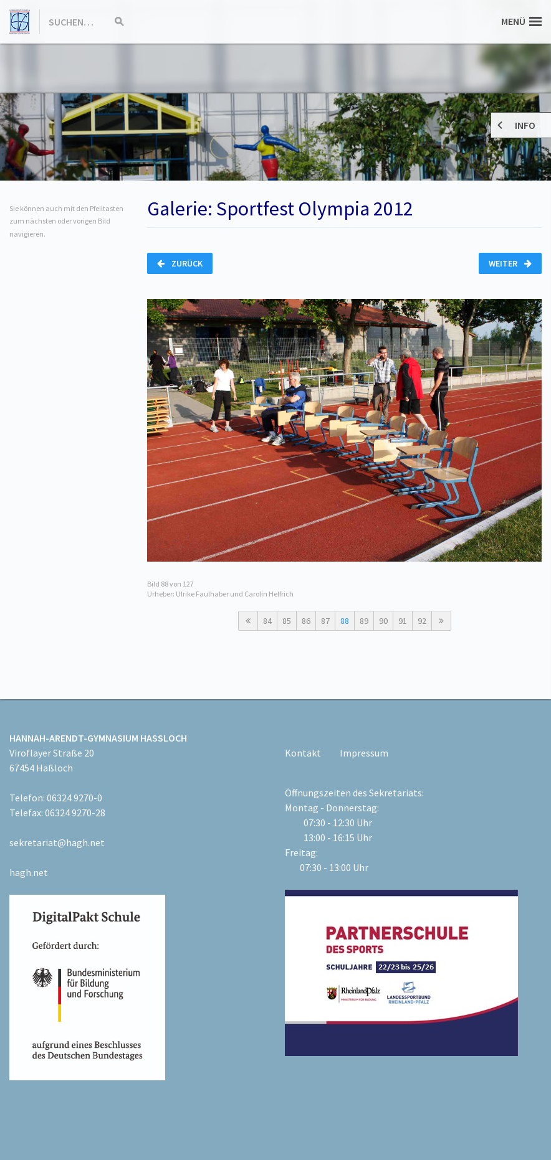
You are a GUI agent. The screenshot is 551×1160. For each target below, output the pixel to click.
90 (383, 620)
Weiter (510, 263)
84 (267, 620)
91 (402, 620)
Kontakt (303, 753)
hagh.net (28, 872)
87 (325, 620)
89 (364, 620)
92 (422, 620)
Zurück (180, 263)
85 (286, 620)
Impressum (364, 753)
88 (344, 620)
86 (306, 620)
